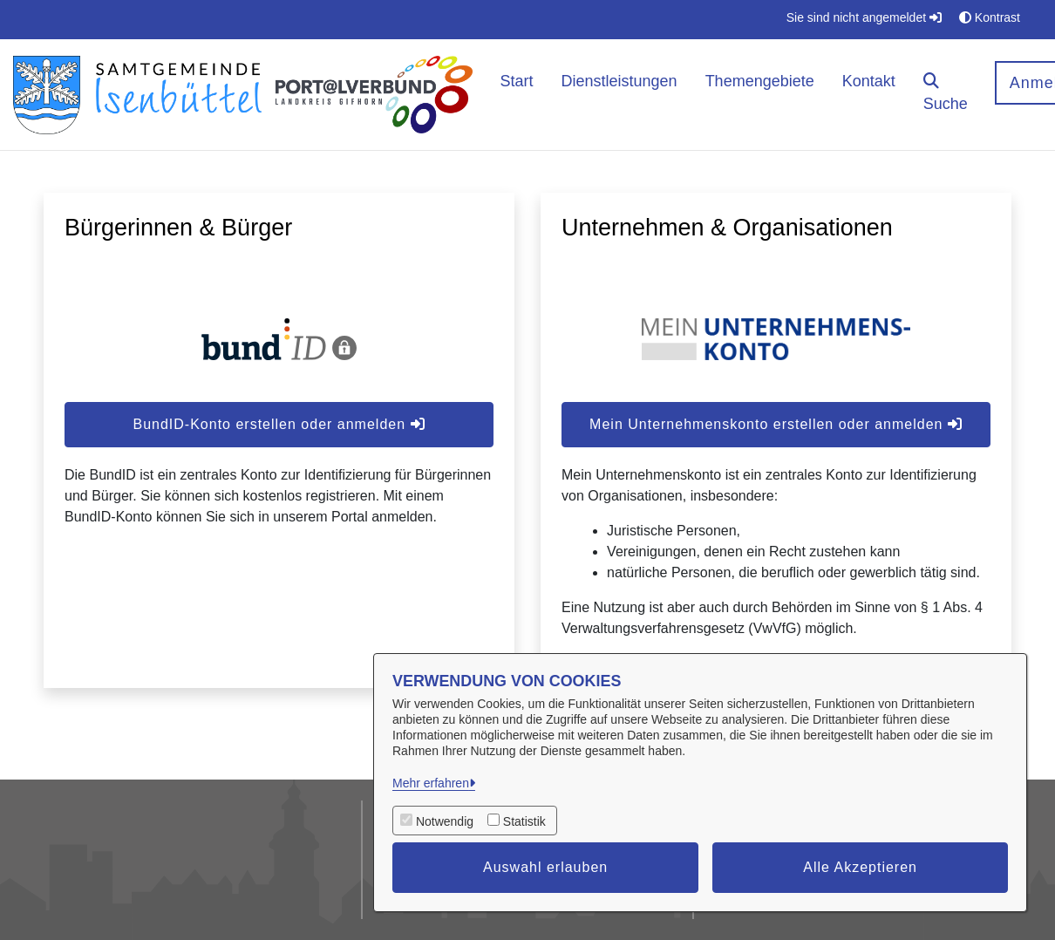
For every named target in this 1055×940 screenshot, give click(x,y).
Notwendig (444, 821)
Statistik (524, 821)
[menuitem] (517, 94)
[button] (945, 94)
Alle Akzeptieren (860, 867)
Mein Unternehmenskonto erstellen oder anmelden (776, 424)
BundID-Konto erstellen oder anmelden (279, 424)
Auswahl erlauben (545, 867)
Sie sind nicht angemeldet (864, 17)
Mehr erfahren (430, 783)
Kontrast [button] (989, 17)
